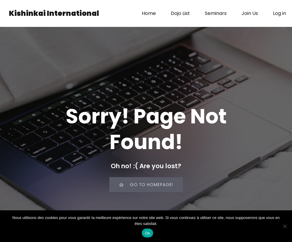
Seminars (216, 13)
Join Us (250, 13)
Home (149, 13)
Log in (279, 13)
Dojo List (180, 13)
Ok (147, 233)
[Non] (285, 226)
